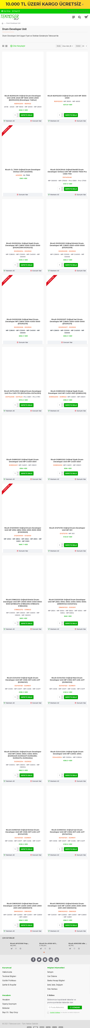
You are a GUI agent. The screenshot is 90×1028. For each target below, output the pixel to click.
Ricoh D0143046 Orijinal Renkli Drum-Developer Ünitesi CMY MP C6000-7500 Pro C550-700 (67, 171)
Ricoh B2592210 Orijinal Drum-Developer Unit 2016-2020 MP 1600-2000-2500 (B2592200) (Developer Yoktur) (23, 98)
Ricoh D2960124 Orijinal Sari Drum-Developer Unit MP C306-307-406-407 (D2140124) (67, 829)
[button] (44, 948)
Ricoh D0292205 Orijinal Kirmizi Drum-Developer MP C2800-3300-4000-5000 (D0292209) (67, 245)
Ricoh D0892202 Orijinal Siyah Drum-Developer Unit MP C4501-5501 (67, 459)
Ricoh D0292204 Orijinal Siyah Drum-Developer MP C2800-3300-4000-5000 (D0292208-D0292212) (22, 245)
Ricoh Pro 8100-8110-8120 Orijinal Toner (48, 940)
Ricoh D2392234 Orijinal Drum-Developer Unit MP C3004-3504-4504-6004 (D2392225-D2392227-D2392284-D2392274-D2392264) (22, 752)
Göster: (78, 46)
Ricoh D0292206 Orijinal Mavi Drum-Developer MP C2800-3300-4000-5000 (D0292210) (22, 320)
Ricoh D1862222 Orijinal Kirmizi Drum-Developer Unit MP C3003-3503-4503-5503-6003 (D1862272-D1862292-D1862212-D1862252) (22, 601)
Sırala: (52, 46)
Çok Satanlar (8, 934)
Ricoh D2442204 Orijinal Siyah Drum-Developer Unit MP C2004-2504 (67, 750)
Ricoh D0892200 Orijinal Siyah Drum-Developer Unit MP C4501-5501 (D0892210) (67, 391)
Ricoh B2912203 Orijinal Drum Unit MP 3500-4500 (67, 97)
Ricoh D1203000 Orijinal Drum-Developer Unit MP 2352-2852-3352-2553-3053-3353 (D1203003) (22, 528)
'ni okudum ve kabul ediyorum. (63, 1009)
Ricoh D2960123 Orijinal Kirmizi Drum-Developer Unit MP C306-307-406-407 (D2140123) (23, 829)
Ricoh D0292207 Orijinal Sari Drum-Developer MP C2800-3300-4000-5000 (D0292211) (67, 320)
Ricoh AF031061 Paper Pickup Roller (19, 940)
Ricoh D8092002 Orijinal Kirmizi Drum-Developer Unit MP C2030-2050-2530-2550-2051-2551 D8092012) (67, 902)
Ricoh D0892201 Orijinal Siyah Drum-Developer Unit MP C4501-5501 (22, 459)
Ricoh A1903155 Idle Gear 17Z (78, 940)
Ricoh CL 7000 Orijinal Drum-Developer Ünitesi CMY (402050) (22, 170)
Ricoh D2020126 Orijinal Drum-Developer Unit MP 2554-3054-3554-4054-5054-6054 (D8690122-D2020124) (67, 600)
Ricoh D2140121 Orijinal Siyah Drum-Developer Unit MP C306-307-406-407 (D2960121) (23, 678)
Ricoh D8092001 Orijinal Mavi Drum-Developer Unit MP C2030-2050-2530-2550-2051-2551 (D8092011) (22, 902)
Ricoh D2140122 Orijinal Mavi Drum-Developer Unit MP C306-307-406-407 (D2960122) (67, 678)
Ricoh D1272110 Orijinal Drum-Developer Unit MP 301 (67, 527)
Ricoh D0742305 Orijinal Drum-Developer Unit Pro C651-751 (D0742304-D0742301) (22, 391)
